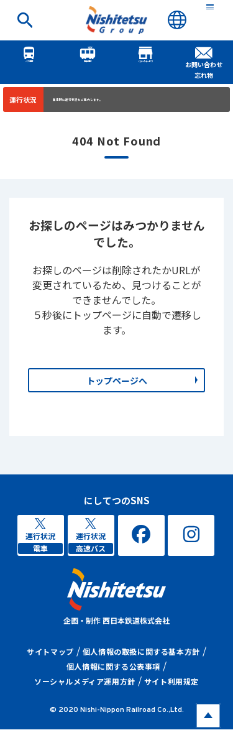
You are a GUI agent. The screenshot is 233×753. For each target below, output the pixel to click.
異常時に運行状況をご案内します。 (117, 102)
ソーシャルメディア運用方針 (84, 705)
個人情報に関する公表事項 (113, 690)
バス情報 (29, 60)
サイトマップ (50, 675)
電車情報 (87, 60)
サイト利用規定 (171, 705)
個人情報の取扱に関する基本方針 (141, 675)
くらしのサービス (146, 60)
